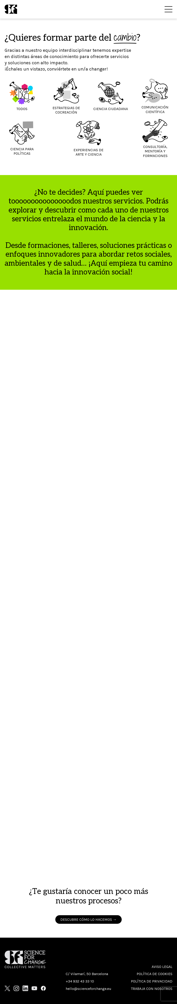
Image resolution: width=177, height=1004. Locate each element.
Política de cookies (154, 974)
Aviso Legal (162, 966)
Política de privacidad (151, 981)
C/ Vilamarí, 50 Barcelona (87, 974)
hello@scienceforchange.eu (88, 988)
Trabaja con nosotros (151, 988)
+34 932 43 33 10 (80, 981)
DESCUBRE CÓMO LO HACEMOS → (88, 919)
